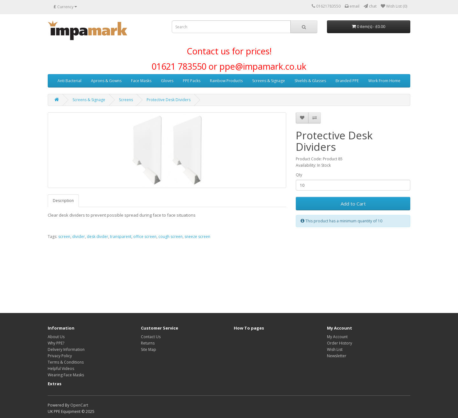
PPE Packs (191, 80)
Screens (126, 99)
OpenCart (79, 405)
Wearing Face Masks (66, 375)
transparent (120, 236)
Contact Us (151, 336)
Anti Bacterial (69, 80)
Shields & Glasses (310, 80)
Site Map (148, 349)
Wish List (335, 349)
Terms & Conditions (66, 362)
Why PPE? (56, 343)
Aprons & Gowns (106, 80)
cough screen (170, 236)
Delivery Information (66, 349)
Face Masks (141, 80)
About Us (56, 336)
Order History (339, 343)
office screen (144, 236)
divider (78, 236)
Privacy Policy (60, 356)
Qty (299, 175)
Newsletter (336, 356)
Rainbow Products (226, 80)
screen (64, 236)
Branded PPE (347, 80)
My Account (337, 336)
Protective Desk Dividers (169, 99)
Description (63, 200)
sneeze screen (197, 236)
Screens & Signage (268, 80)
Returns (148, 343)
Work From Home (384, 80)
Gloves (167, 80)
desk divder (97, 236)
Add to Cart (353, 203)
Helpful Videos (61, 368)
